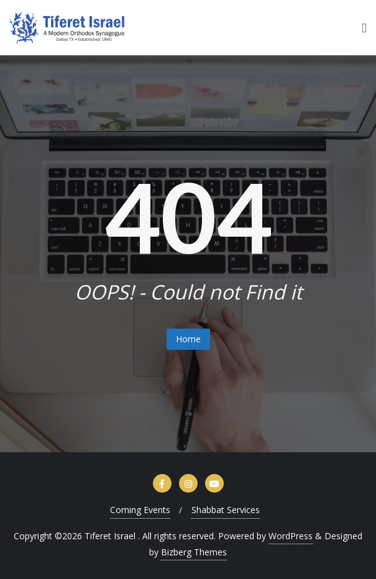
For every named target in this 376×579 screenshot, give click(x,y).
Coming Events (140, 510)
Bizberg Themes (194, 552)
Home (188, 339)
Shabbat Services (225, 510)
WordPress (290, 536)
